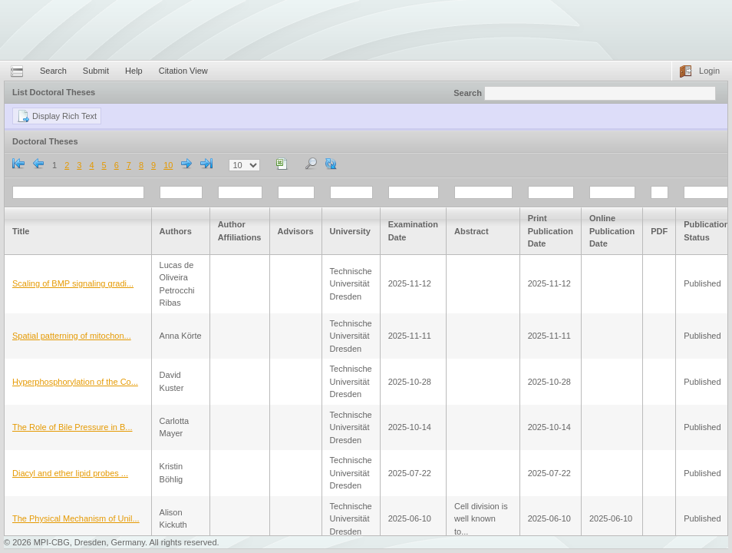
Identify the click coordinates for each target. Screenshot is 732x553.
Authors (176, 231)
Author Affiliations (240, 231)
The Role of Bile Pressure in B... (72, 427)
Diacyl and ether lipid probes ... (70, 473)
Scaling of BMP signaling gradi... (73, 283)
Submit (96, 70)
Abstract (471, 231)
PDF (659, 231)
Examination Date (413, 231)
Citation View (183, 70)
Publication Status (706, 231)
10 (168, 165)
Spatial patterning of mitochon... (71, 335)
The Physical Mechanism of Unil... (76, 518)
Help (134, 70)
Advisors (296, 231)
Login (709, 70)
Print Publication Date (550, 231)
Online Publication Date (612, 231)
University (350, 231)
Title (20, 231)
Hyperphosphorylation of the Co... (75, 381)
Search (53, 70)
